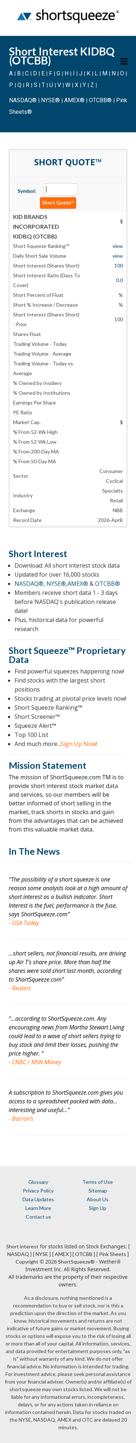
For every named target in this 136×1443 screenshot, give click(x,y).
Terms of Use (97, 1182)
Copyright (27, 1262)
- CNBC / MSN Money (35, 1062)
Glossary (38, 1182)
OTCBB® (100, 100)
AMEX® (74, 100)
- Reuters (20, 988)
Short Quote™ (58, 203)
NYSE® (51, 100)
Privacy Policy (38, 1190)
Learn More (38, 1208)
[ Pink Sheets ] (112, 1254)
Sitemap (97, 1190)
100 (118, 265)
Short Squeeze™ (42, 650)
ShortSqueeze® (76, 1262)
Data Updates (38, 1199)
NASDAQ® (23, 100)
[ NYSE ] (42, 1254)
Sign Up (97, 1208)
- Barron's (21, 1119)
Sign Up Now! (79, 744)
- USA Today (24, 923)
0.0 (119, 280)
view (117, 246)
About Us (97, 1199)
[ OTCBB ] (84, 1254)
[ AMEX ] (61, 1254)
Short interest (22, 1246)
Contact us (38, 1217)
